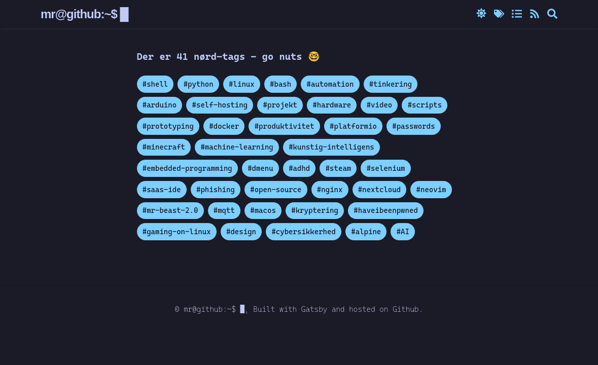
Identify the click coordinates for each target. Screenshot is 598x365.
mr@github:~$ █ (87, 14)
